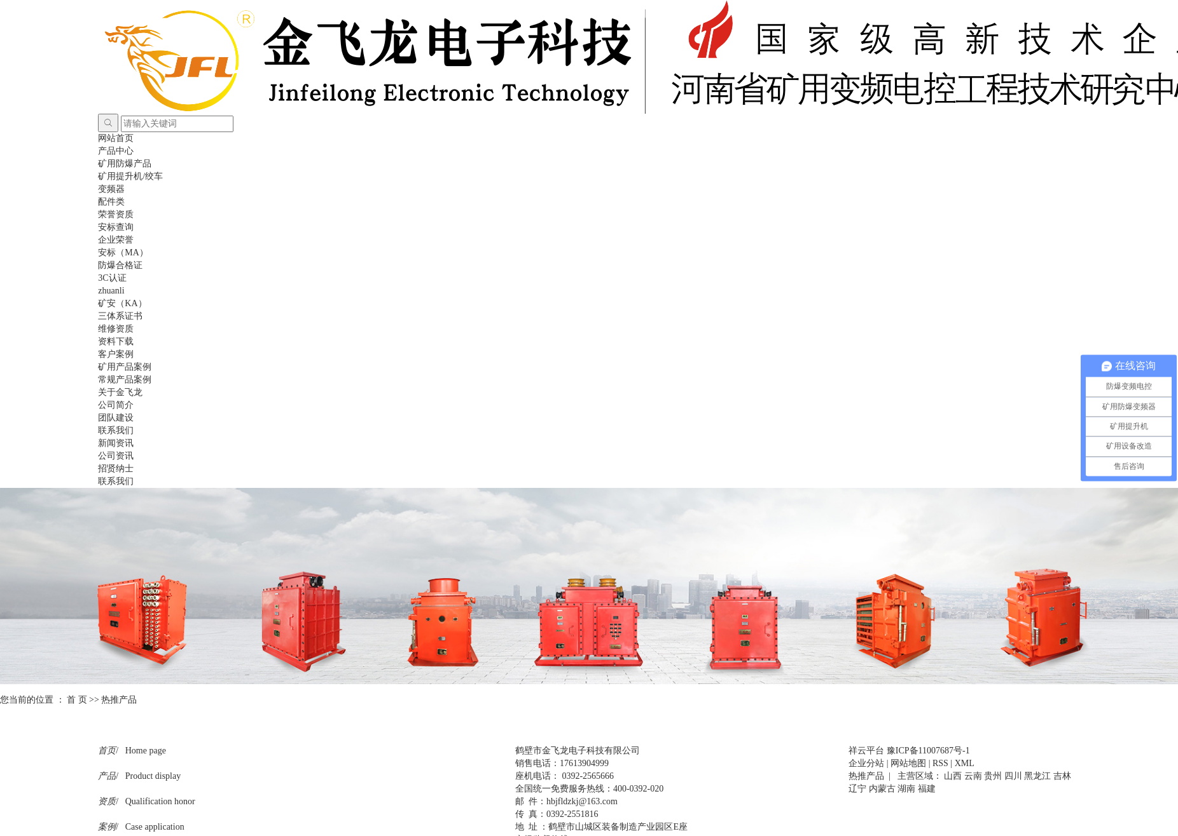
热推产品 (866, 776)
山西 (953, 776)
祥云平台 (866, 750)
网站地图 (908, 763)
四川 (1013, 776)
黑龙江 (1037, 776)
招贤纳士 (116, 468)
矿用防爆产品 (124, 163)
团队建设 (116, 417)
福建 (927, 788)
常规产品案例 (124, 379)
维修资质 (116, 329)
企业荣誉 (116, 240)
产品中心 (116, 151)
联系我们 (116, 430)
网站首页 (116, 138)
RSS (940, 763)
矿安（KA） (122, 303)
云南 (973, 776)
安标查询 (116, 227)
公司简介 (116, 405)
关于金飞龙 (120, 392)
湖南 (906, 788)
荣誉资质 (116, 214)
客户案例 (116, 354)
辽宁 (857, 788)
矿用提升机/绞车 (130, 176)
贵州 (993, 776)
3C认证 (112, 278)
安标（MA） (123, 252)
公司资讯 (116, 456)
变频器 (111, 189)
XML (964, 763)
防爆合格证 (120, 265)
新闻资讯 (116, 443)
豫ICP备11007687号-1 (928, 750)
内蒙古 (882, 788)
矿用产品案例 (124, 367)
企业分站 (866, 763)
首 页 (77, 700)
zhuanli (111, 290)
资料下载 (116, 341)
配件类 (111, 201)
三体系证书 (120, 316)
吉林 (1062, 776)
